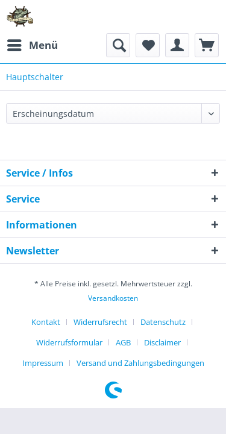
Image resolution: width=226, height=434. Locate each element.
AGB (123, 342)
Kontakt (45, 321)
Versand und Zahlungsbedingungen (140, 362)
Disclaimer (162, 342)
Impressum (42, 362)
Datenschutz (163, 321)
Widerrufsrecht (100, 321)
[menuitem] (32, 45)
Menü (32, 44)
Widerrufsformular (69, 342)
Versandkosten (113, 298)
